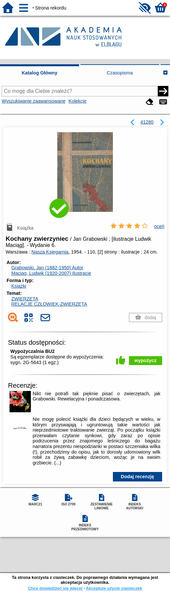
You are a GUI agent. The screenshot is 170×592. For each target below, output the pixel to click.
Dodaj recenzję (137, 476)
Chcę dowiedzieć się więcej (55, 588)
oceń (159, 226)
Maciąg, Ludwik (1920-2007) (51, 273)
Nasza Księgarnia (50, 252)
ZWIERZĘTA (24, 298)
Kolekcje (77, 101)
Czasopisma (120, 72)
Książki (18, 286)
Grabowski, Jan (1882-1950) (47, 267)
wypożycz (146, 360)
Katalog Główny (39, 72)
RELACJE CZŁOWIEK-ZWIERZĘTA (49, 304)
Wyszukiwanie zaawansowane (33, 101)
